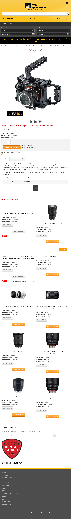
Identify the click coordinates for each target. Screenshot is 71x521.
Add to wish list (26, 145)
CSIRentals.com (48, 513)
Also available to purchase (19, 236)
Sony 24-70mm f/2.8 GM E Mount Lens (52, 224)
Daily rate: (5, 133)
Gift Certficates (7, 480)
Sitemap (4, 496)
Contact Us (5, 483)
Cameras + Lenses (10, 46)
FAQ (3, 499)
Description (5, 159)
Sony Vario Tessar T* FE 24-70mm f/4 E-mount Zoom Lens (52, 307)
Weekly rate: (5, 137)
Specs (12, 159)
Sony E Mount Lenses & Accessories (31, 46)
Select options (18, 231)
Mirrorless (18, 46)
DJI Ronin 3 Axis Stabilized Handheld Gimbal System (18, 213)
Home (2, 46)
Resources (5, 485)
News (3, 491)
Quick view (7, 225)
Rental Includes (8, 154)
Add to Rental (11, 147)
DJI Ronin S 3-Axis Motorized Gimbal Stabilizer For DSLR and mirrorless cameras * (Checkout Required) (18, 258)
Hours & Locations (8, 477)
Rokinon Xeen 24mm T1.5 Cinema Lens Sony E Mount (52, 353)
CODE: (2, 129)
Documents (6, 502)
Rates (3, 488)
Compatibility (20, 159)
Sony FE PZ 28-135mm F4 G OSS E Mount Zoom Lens (52, 257)
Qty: (4, 142)
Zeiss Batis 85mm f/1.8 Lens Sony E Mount (18, 397)
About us (5, 475)
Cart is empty (63, 19)
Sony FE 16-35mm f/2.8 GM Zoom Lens (18, 352)
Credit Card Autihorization (11, 494)
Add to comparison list (28, 147)
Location (4, 31)
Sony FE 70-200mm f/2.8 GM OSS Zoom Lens (18, 307)
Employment (6, 504)
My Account (35, 19)
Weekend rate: (6, 135)
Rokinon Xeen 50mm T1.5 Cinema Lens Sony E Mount (52, 398)
